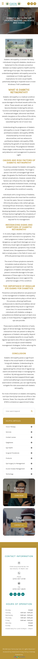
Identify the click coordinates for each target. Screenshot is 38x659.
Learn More (19, 496)
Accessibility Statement (11, 652)
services (8, 432)
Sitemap (32, 652)
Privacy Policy (23, 652)
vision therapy (10, 427)
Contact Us (18, 525)
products (9, 458)
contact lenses (11, 437)
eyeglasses (9, 442)
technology (9, 474)
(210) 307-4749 (19, 579)
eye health (9, 448)
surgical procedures (12, 453)
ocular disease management (15, 469)
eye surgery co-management (15, 463)
